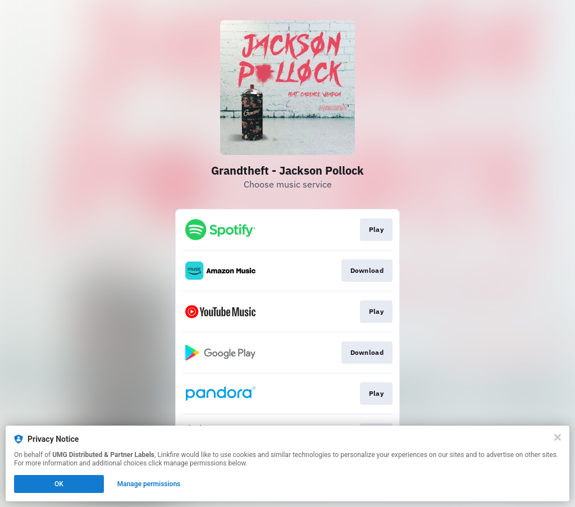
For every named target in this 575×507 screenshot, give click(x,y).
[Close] (558, 437)
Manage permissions (149, 484)
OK (58, 484)
